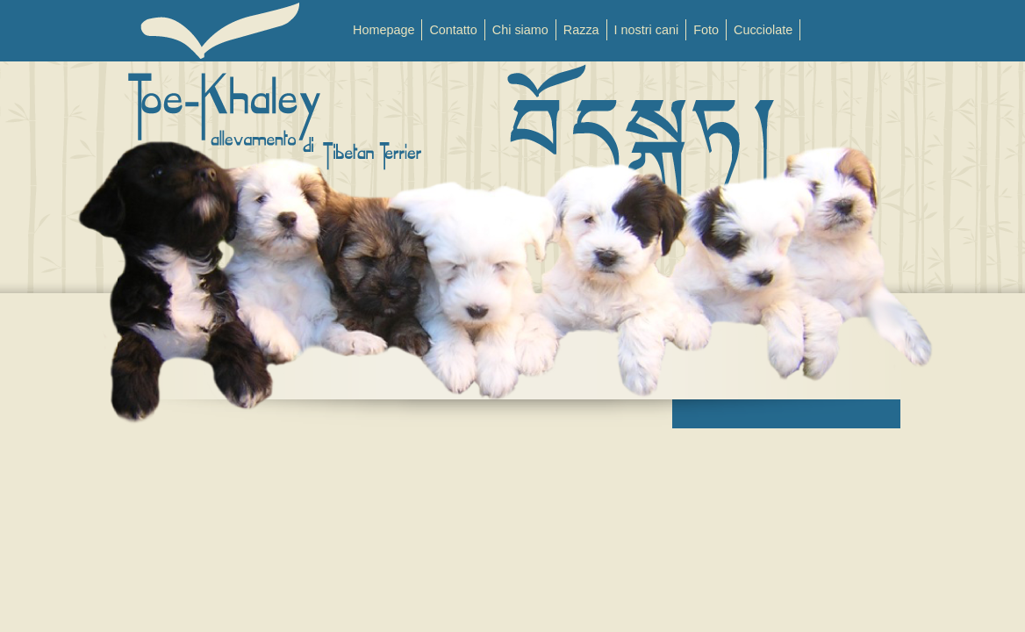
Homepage (383, 30)
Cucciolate (763, 30)
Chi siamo (520, 30)
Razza (581, 30)
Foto (706, 30)
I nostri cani (646, 30)
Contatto (453, 30)
